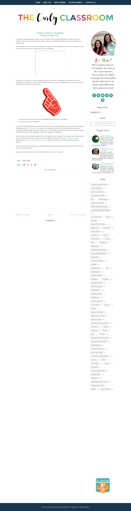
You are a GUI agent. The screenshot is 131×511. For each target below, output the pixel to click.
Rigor (105, 330)
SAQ (92, 334)
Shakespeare (96, 345)
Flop (105, 235)
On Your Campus (75, 2)
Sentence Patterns (98, 341)
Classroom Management (100, 210)
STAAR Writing (26, 160)
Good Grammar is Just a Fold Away (107, 149)
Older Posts (78, 215)
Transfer (94, 367)
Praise (93, 308)
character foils (97, 385)
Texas (107, 363)
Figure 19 (94, 235)
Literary (105, 279)
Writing (94, 378)
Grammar (94, 246)
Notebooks (95, 290)
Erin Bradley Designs (83, 507)
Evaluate (94, 228)
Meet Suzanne (60, 2)
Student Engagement (99, 356)
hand (32, 80)
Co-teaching (96, 217)
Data (108, 217)
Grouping (95, 257)
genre (93, 389)
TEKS (103, 360)
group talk (105, 389)
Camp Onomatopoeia (99, 206)
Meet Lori (47, 2)
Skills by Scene (97, 352)
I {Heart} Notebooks (106, 136)
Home (38, 2)
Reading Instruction (99, 323)
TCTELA (93, 360)
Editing (94, 220)
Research (94, 327)
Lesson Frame (96, 275)
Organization (96, 294)
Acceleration (96, 188)
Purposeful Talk (97, 316)
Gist (92, 242)
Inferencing (96, 268)
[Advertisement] (102, 421)
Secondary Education (99, 338)
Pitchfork (95, 305)
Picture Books (96, 301)
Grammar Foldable (98, 250)
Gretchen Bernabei (98, 253)
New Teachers (96, 286)
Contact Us (90, 2)
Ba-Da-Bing (103, 199)
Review (106, 327)
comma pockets (42, 140)
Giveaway (103, 242)
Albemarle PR (67, 507)
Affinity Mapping (97, 195)
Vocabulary (95, 374)
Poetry (107, 305)
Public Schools (97, 312)
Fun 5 (107, 239)
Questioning (96, 319)
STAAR (102, 334)
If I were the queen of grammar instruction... (106, 164)
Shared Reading (97, 349)
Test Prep (95, 363)
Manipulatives (96, 283)
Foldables (95, 239)
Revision (94, 330)
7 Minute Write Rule (99, 184)
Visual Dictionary (98, 371)
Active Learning (97, 192)
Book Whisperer (97, 203)
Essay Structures (98, 224)
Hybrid (93, 264)
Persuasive (95, 297)
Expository (95, 231)
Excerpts (106, 228)
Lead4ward (95, 272)
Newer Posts (23, 215)
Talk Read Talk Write (34, 128)
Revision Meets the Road (71, 138)
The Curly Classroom (49, 507)
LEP (107, 268)
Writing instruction (99, 382)
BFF (92, 199)
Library (94, 279)
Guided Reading (97, 261)
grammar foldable (30, 140)
